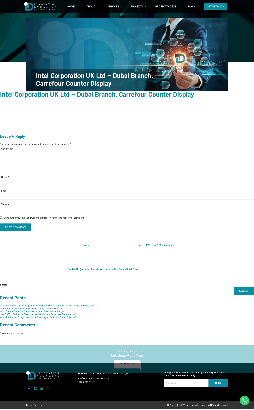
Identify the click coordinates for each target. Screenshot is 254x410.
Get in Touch (215, 6)
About (91, 6)
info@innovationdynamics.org (93, 379)
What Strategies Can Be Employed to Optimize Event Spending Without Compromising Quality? (48, 305)
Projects (137, 6)
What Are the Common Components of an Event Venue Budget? (33, 311)
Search (4, 284)
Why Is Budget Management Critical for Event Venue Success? (32, 308)
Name (5, 177)
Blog (191, 6)
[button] (244, 400)
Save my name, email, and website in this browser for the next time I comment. (44, 218)
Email (5, 190)
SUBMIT (218, 384)
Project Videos (165, 6)
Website (5, 204)
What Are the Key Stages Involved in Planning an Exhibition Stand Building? (38, 317)
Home (71, 6)
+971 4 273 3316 (86, 383)
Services (113, 6)
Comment (7, 148)
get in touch (127, 369)
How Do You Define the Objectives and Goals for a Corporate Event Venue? (38, 314)
